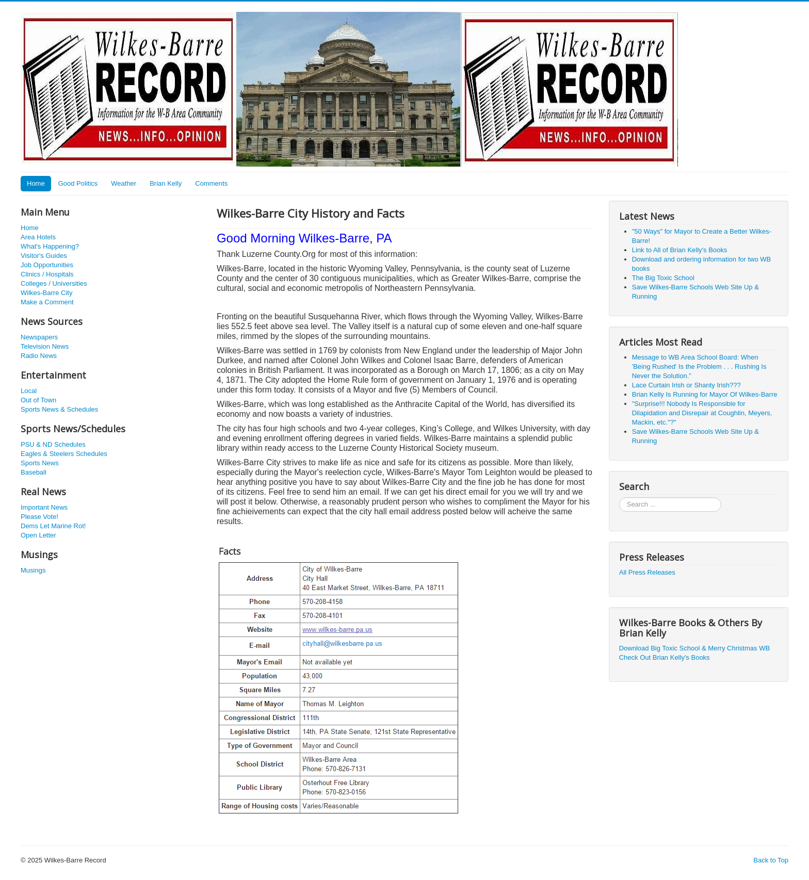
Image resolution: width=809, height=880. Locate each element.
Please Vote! (39, 516)
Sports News (40, 463)
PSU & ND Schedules (53, 444)
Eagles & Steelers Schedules (64, 454)
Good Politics (78, 183)
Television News (45, 346)
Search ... (619, 497)
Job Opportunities (47, 265)
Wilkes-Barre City (46, 293)
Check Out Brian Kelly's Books (664, 657)
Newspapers (39, 337)
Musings (33, 570)
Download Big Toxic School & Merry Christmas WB (694, 648)
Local (29, 391)
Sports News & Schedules (59, 409)
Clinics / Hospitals (47, 274)
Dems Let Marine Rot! (53, 526)
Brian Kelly (166, 183)
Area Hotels (38, 237)
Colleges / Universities (54, 283)
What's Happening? (50, 246)
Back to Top (770, 860)
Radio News (39, 356)
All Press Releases (647, 572)
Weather (123, 183)
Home (36, 183)
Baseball (33, 472)
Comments (211, 183)
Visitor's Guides (44, 255)
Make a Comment (47, 302)
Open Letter (38, 535)
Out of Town (38, 400)
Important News (44, 507)
